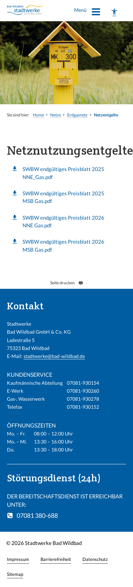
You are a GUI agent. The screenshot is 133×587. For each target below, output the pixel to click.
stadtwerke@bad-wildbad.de (54, 356)
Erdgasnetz (77, 114)
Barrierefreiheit (56, 559)
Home (38, 114)
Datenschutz (95, 559)
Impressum (18, 559)
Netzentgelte (106, 114)
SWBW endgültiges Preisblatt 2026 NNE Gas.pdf (63, 221)
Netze (55, 114)
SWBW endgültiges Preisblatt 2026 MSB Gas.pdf (63, 245)
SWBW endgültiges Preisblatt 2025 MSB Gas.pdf (63, 197)
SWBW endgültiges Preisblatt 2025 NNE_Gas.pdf (63, 173)
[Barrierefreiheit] (114, 12)
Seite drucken (66, 282)
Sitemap (15, 574)
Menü (87, 13)
